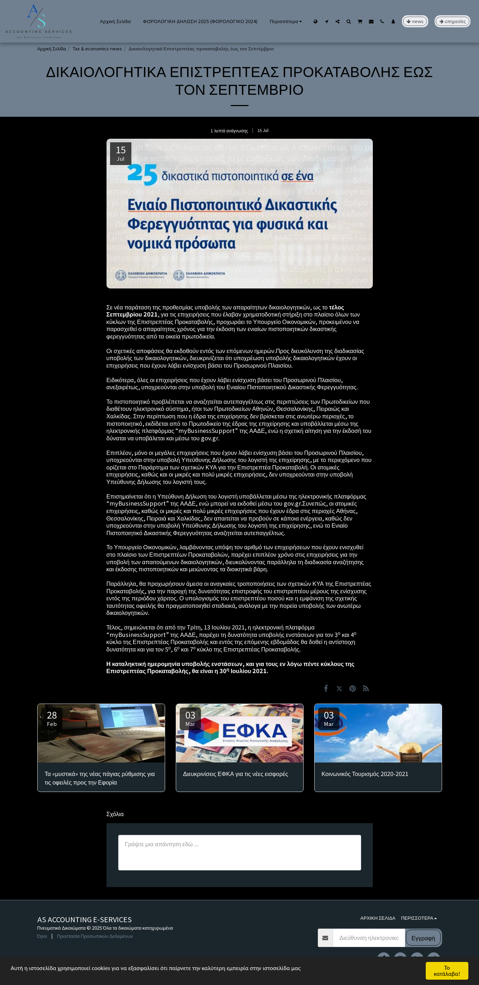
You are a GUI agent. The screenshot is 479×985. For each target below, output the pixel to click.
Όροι (42, 935)
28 (51, 717)
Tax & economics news (97, 48)
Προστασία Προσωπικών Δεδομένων (95, 935)
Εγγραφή (423, 938)
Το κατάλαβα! (447, 971)
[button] (326, 21)
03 (190, 717)
